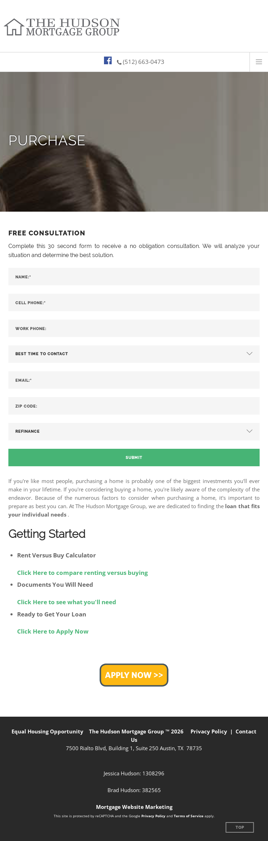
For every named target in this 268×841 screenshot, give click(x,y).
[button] (134, 674)
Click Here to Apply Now (53, 631)
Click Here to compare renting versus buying (82, 573)
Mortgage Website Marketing (134, 806)
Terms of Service (188, 815)
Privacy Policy (209, 731)
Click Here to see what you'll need (66, 602)
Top (240, 827)
